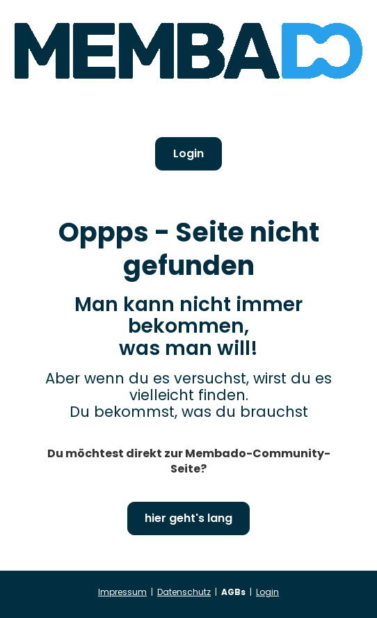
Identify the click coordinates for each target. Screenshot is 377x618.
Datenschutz (184, 592)
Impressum (122, 592)
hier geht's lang (188, 518)
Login (188, 153)
